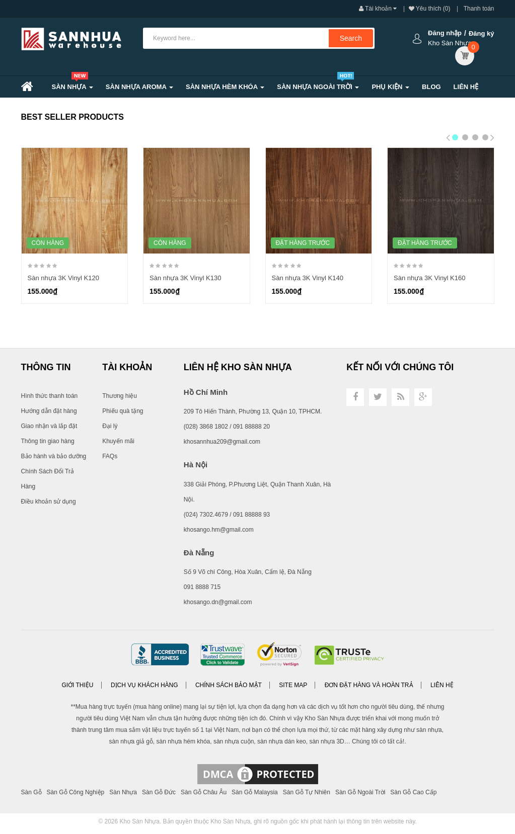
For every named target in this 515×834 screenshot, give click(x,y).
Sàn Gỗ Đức (159, 792)
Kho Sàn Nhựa (140, 821)
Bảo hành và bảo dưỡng (54, 456)
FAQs (109, 456)
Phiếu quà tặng (122, 410)
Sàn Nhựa (123, 792)
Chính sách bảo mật (228, 685)
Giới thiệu (77, 685)
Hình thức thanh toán (49, 395)
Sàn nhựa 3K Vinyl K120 (63, 278)
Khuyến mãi (118, 441)
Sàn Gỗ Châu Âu (204, 792)
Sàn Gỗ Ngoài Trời (360, 792)
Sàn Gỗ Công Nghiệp (76, 792)
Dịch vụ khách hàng (144, 685)
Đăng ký (481, 33)
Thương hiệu (119, 395)
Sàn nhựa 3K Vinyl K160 (429, 278)
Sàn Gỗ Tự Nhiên (306, 792)
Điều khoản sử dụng (48, 501)
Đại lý (109, 426)
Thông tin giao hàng (48, 441)
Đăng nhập (445, 33)
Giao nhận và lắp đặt (49, 426)
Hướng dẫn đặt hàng (49, 410)
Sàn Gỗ (31, 792)
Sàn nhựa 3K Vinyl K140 (307, 278)
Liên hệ (442, 685)
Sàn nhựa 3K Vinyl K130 (185, 278)
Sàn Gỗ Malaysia (255, 792)
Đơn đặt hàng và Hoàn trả (369, 685)
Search (351, 38)
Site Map (293, 685)
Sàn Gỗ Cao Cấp (413, 792)
